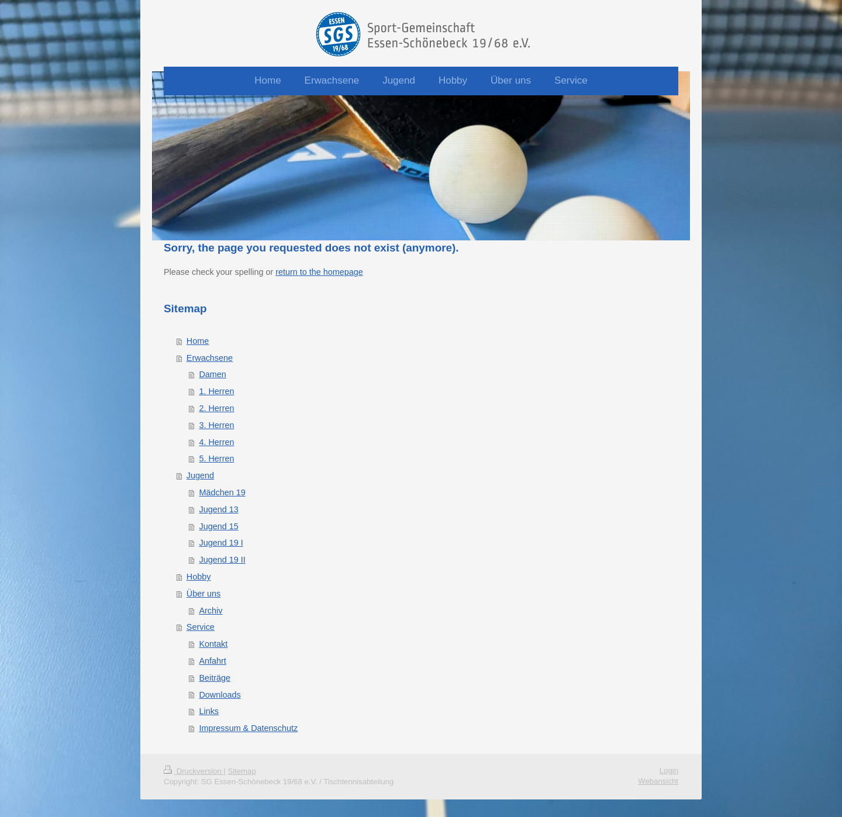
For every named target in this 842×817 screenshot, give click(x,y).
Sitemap (241, 771)
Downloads (219, 694)
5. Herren (216, 458)
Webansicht (658, 781)
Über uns (203, 593)
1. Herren (216, 391)
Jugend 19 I (221, 542)
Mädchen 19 (222, 492)
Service (201, 627)
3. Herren (216, 425)
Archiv (210, 610)
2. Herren (216, 408)
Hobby (199, 576)
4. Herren (216, 442)
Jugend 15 (218, 526)
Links (209, 711)
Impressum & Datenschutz (248, 728)
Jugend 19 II (222, 559)
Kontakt (213, 644)
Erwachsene (210, 358)
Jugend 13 (218, 509)
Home (198, 341)
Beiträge (214, 677)
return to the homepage (319, 272)
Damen (212, 374)
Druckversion (193, 771)
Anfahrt (212, 661)
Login (669, 770)
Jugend (200, 475)
